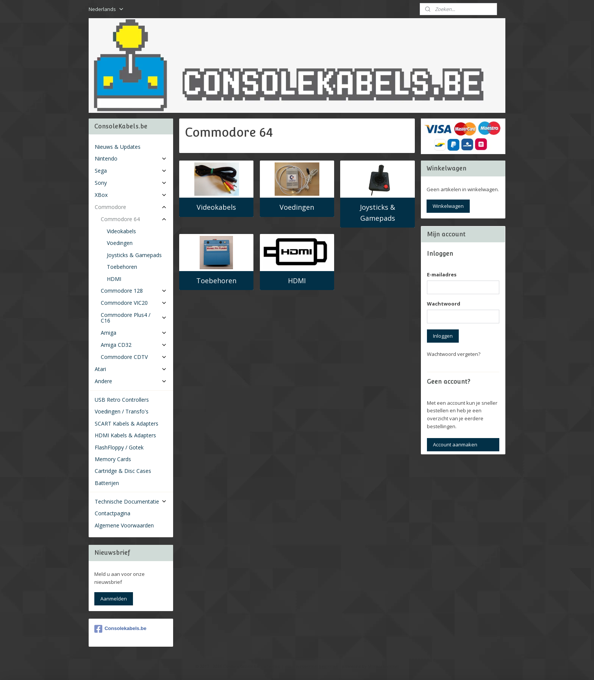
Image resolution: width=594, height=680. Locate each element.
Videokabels (216, 207)
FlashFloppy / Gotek (119, 447)
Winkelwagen (448, 206)
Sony (131, 182)
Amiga (134, 332)
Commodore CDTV (134, 356)
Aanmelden (113, 598)
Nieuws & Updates (118, 146)
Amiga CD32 (134, 344)
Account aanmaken (455, 444)
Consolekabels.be (120, 628)
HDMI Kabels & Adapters (125, 435)
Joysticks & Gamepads (377, 213)
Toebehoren (216, 280)
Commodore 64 (134, 219)
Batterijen (107, 483)
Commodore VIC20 (134, 302)
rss (288, 666)
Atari (131, 369)
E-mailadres (441, 274)
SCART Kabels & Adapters (126, 423)
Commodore (131, 207)
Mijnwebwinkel (383, 666)
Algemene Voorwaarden (124, 525)
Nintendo (131, 158)
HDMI (297, 280)
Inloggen (443, 335)
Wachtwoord (443, 303)
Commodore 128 (134, 290)
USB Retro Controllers (122, 399)
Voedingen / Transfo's (121, 411)
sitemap (272, 666)
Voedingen (297, 207)
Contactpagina (112, 513)
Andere (131, 381)
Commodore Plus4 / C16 (134, 317)
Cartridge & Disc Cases (123, 470)
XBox (131, 194)
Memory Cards (113, 459)
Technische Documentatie (131, 501)
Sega (131, 170)
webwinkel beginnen (317, 666)
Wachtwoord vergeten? (453, 354)
